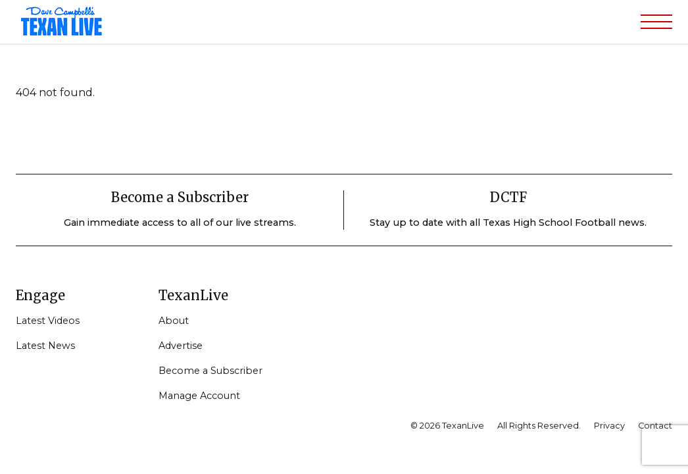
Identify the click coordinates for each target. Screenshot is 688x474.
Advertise (181, 346)
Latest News (45, 346)
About (174, 321)
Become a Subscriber (210, 371)
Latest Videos (48, 321)
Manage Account (199, 396)
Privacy (609, 426)
